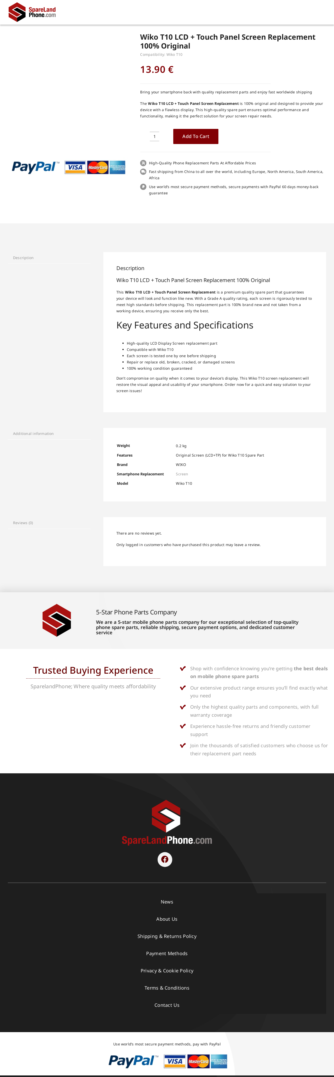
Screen (182, 473)
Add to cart (195, 136)
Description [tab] (23, 257)
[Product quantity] (154, 136)
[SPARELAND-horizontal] (167, 801)
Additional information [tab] (33, 433)
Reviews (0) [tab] (23, 522)
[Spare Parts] (34, 3)
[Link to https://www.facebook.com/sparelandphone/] (165, 859)
